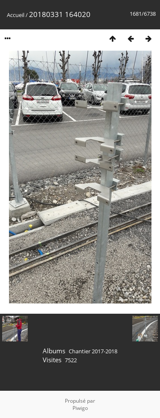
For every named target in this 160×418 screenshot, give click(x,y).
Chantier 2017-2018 (93, 351)
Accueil (15, 15)
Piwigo (80, 408)
